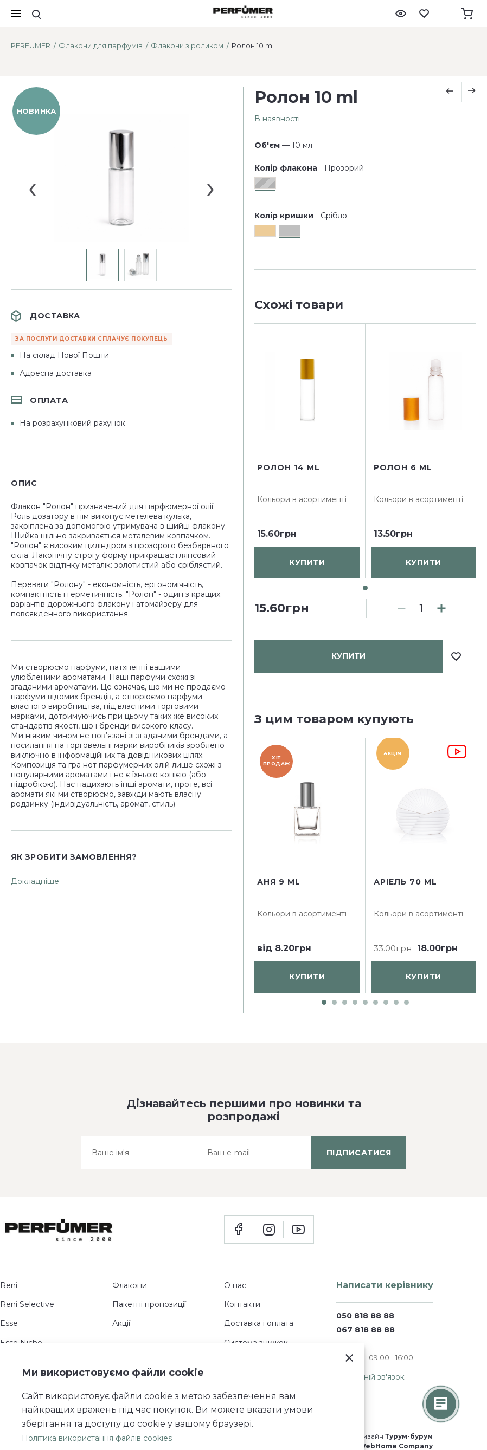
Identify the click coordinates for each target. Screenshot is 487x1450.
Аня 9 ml (278, 882)
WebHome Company (395, 1446)
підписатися (359, 1153)
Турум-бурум (409, 1436)
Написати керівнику (384, 1285)
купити (348, 337)
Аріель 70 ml (405, 882)
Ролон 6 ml (403, 563)
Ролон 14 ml (288, 563)
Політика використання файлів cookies (97, 1438)
